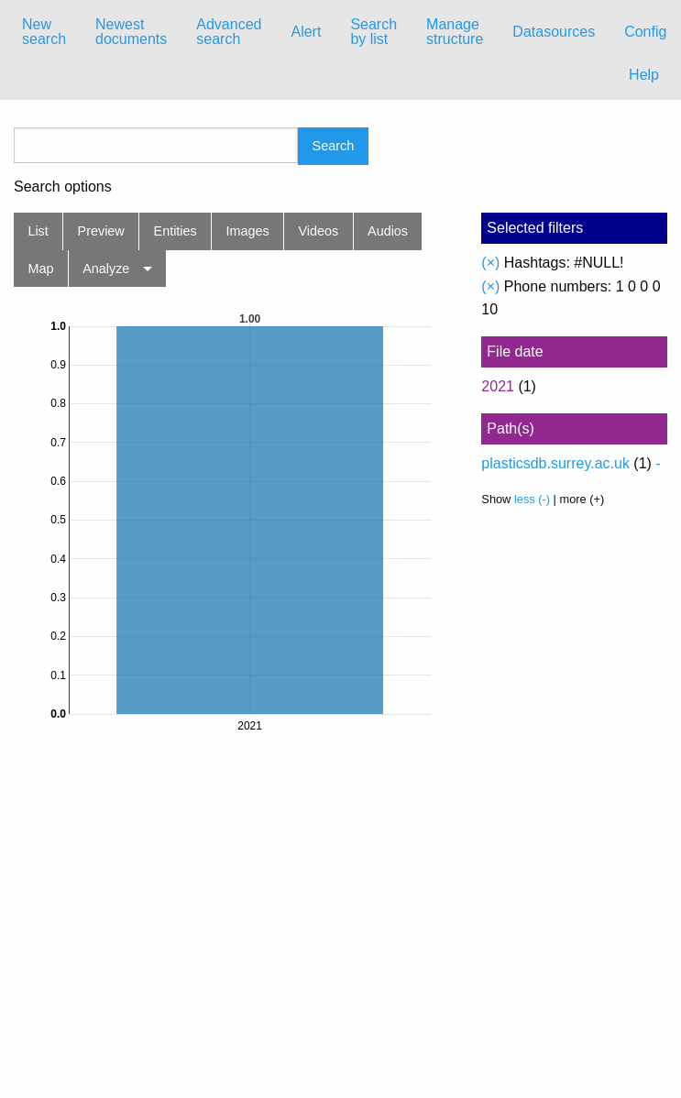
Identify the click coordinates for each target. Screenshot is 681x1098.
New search (44, 31)
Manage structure (454, 31)
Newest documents (131, 31)
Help (644, 74)
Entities (175, 231)
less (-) (532, 499)
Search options (63, 187)
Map (40, 268)
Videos (319, 231)
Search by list (373, 31)
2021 (497, 386)
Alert (306, 31)
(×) (490, 262)
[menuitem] (44, 32)
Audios (388, 231)
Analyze (105, 268)
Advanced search (228, 31)
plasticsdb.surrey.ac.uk (555, 463)
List (37, 231)
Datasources (553, 31)
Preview (101, 231)
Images (247, 231)
